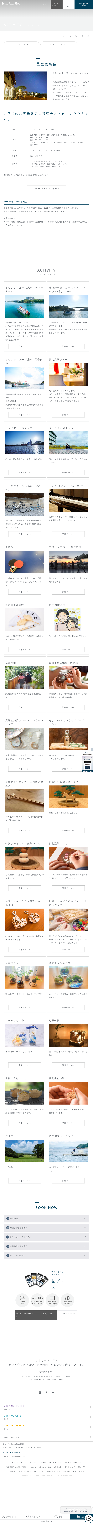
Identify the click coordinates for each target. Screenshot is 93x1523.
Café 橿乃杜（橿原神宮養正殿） (14, 1489)
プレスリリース (31, 1496)
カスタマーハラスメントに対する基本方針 (46, 1500)
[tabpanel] (25, 85)
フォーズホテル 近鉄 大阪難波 (13, 1477)
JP (44, 4)
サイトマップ (17, 1496)
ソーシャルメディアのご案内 (20, 1504)
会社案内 (66, 1504)
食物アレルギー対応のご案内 (76, 1500)
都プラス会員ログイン (56, 4)
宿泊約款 (43, 1496)
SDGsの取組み (78, 1504)
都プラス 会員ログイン (25, 1315)
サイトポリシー (55, 1496)
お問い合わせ (39, 1504)
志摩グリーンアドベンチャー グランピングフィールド (22, 1480)
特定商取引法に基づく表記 (16, 1500)
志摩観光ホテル (46, 1521)
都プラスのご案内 (67, 1314)
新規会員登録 (46, 1314)
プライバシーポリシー (72, 1496)
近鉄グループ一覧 (53, 1504)
